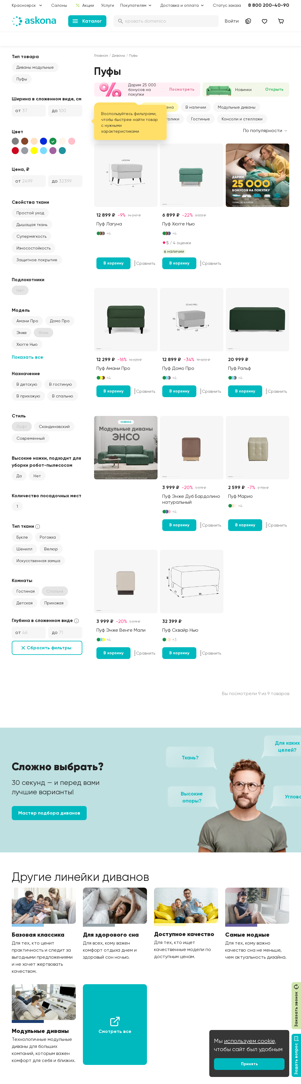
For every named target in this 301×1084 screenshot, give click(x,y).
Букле (22, 537)
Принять (249, 1063)
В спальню (62, 396)
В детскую (26, 384)
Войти (232, 21)
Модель (21, 310)
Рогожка (48, 537)
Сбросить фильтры (49, 647)
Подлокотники (28, 279)
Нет (37, 475)
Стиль (19, 416)
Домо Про (60, 320)
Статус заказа (227, 5)
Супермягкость (31, 236)
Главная (101, 55)
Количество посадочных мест (46, 495)
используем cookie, (250, 1041)
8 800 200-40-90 (268, 5)
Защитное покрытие (36, 259)
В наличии (195, 107)
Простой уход (30, 212)
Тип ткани (26, 526)
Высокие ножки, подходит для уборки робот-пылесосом (46, 461)
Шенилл (24, 549)
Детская (24, 603)
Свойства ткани (30, 202)
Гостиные (200, 119)
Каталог (87, 21)
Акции (85, 5)
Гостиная (25, 591)
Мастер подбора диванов (49, 813)
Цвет (17, 131)
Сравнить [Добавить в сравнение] (144, 263)
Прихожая (53, 603)
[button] (236, 107)
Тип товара (25, 56)
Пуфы (21, 79)
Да (19, 475)
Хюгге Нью (27, 344)
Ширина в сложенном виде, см (46, 99)
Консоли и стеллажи (242, 119)
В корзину (113, 263)
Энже (21, 332)
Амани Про (27, 320)
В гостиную (60, 384)
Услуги (107, 5)
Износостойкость (33, 248)
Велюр (51, 549)
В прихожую (28, 396)
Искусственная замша (38, 560)
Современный (30, 438)
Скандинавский (54, 426)
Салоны (59, 5)
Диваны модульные (35, 67)
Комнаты (22, 580)
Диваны (118, 55)
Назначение (26, 373)
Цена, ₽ (20, 169)
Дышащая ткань (31, 224)
